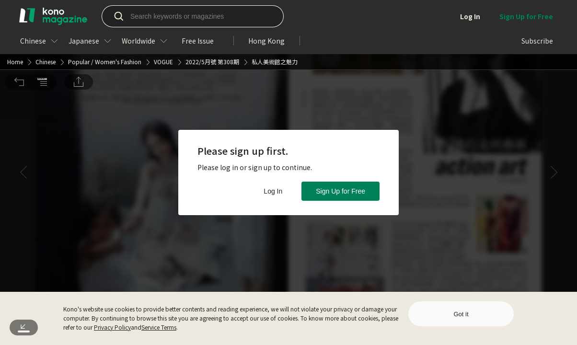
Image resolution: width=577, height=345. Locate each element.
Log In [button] (273, 191)
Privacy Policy (112, 327)
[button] (19, 15)
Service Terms (158, 327)
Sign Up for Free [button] (340, 191)
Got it (460, 314)
